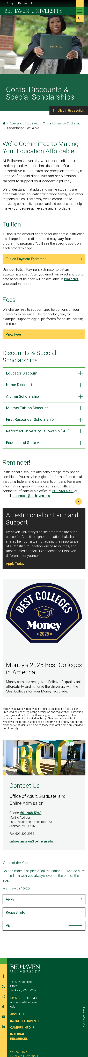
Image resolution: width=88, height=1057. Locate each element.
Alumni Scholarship (22, 396)
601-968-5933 (63, 491)
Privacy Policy (34, 1045)
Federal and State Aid (24, 443)
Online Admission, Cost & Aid (61, 123)
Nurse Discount (19, 385)
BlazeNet (71, 279)
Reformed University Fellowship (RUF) (38, 431)
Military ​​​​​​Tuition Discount (27, 408)
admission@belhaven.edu (27, 999)
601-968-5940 (30, 813)
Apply (10, 3)
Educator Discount (22, 373)
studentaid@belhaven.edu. (31, 496)
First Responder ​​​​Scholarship (30, 419)
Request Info (26, 3)
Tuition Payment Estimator (26, 259)
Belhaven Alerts (56, 1045)
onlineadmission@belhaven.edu (31, 841)
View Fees (14, 334)
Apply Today (15, 564)
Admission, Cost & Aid (24, 123)
